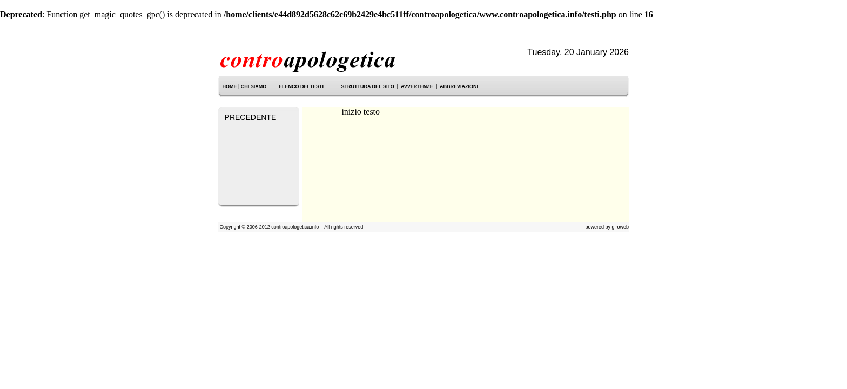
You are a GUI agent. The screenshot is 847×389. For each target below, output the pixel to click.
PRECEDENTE (251, 117)
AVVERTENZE (417, 86)
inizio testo (360, 111)
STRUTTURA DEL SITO (367, 86)
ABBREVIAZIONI (459, 86)
